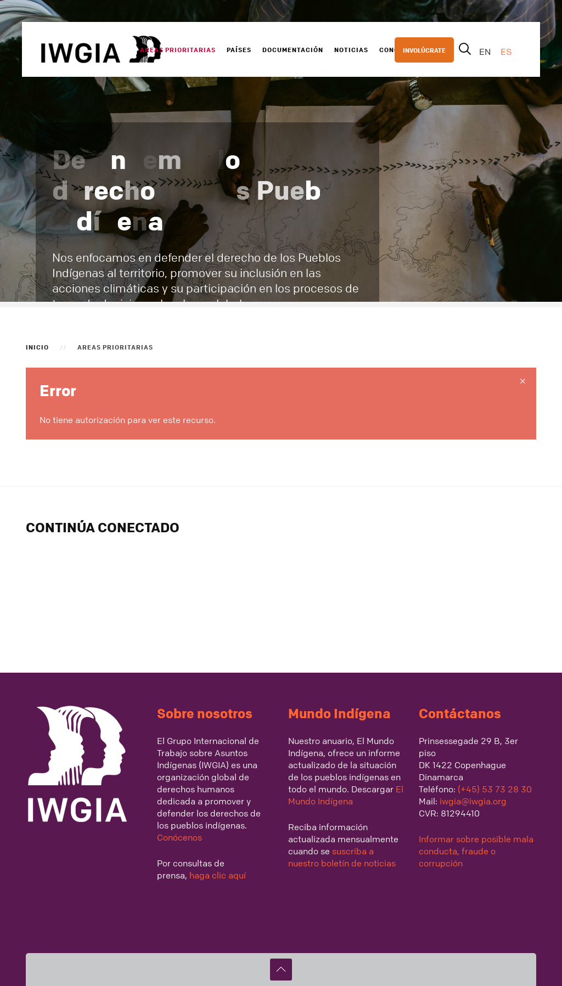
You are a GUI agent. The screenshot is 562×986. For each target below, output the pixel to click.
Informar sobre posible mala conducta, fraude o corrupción (476, 851)
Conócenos (179, 837)
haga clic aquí (216, 875)
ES (506, 51)
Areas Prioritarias (178, 49)
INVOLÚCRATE (424, 50)
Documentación (292, 49)
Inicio (37, 346)
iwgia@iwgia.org (473, 801)
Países (239, 49)
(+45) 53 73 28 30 (495, 789)
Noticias (351, 49)
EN (486, 51)
